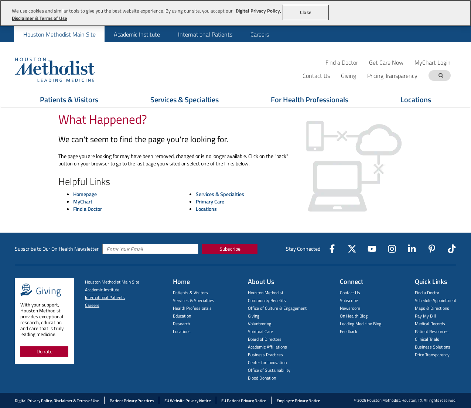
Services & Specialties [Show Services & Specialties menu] (184, 99)
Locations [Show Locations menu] (415, 99)
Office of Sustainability (269, 370)
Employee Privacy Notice (298, 401)
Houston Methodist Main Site (59, 34)
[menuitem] (59, 34)
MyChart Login (432, 62)
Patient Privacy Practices (132, 401)
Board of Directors (264, 339)
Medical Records (430, 323)
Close (305, 12)
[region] (235, 13)
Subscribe (229, 249)
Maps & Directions (432, 308)
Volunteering (259, 323)
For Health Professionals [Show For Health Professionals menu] (309, 99)
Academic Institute (137, 34)
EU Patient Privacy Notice (243, 401)
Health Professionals (192, 308)
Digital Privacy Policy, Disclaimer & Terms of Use (57, 401)
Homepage (85, 194)
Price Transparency (432, 354)
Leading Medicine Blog (360, 323)
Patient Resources (431, 331)
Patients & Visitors (190, 292)
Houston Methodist (265, 292)
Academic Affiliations (267, 346)
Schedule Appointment (435, 300)
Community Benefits (267, 300)
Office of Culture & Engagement (277, 308)
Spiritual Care (260, 331)
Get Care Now (386, 62)
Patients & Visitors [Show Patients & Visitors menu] (69, 99)
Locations (206, 209)
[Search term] (440, 75)
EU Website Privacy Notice (187, 401)
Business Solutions (432, 346)
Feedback (348, 331)
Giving (253, 315)
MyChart (82, 201)
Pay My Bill (425, 315)
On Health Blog (354, 315)
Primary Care (210, 201)
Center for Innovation (267, 362)
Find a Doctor (341, 62)
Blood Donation (262, 377)
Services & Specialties (220, 194)
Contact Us (350, 292)
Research (181, 323)
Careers (259, 34)
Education (182, 315)
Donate (44, 351)
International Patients (205, 34)
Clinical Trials (427, 339)
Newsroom (350, 308)
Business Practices (265, 354)
